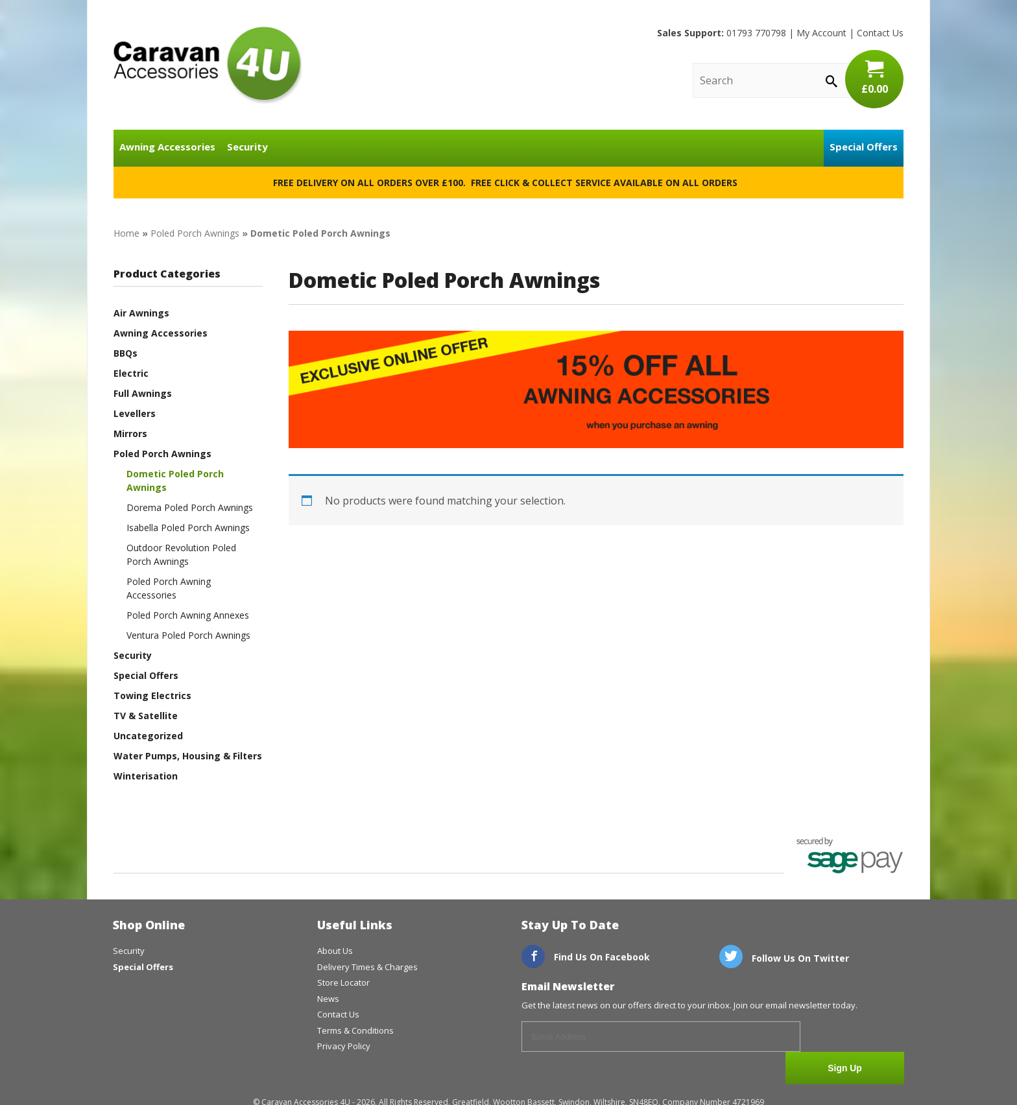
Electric (131, 373)
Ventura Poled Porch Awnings (188, 635)
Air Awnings (141, 313)
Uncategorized (148, 736)
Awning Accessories (167, 146)
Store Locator (343, 982)
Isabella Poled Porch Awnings (188, 527)
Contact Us (880, 33)
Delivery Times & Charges (367, 967)
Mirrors (130, 433)
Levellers (135, 413)
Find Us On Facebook (585, 957)
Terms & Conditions (355, 1030)
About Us (335, 950)
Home (126, 233)
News (328, 998)
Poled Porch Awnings (194, 233)
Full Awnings (143, 393)
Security (247, 146)
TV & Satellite (146, 715)
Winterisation (146, 776)
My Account (821, 33)
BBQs (126, 353)
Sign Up (856, 1037)
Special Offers (864, 146)
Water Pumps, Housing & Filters (188, 756)
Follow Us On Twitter (784, 958)
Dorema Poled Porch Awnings (189, 507)
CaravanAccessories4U (208, 65)
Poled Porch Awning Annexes (187, 615)
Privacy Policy (343, 1046)
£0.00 (874, 78)
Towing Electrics (152, 695)
